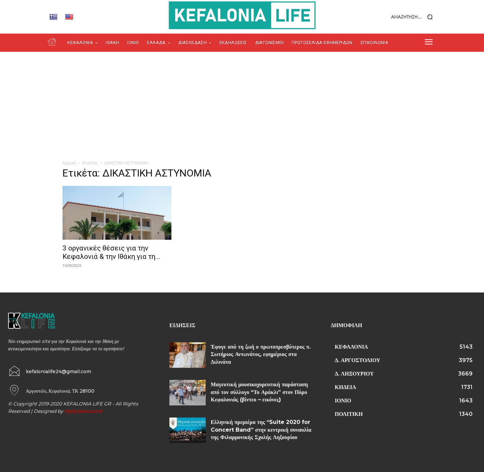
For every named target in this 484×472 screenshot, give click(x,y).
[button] (395, 17)
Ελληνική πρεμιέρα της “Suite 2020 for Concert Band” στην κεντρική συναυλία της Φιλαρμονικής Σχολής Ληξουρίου (261, 429)
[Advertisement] (242, 102)
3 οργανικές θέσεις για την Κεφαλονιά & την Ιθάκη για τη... (111, 252)
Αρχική (69, 163)
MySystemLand (83, 411)
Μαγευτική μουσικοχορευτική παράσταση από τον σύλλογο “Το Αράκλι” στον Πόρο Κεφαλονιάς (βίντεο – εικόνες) (259, 392)
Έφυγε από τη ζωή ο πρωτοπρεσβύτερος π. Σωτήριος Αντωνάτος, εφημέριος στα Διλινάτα (261, 354)
